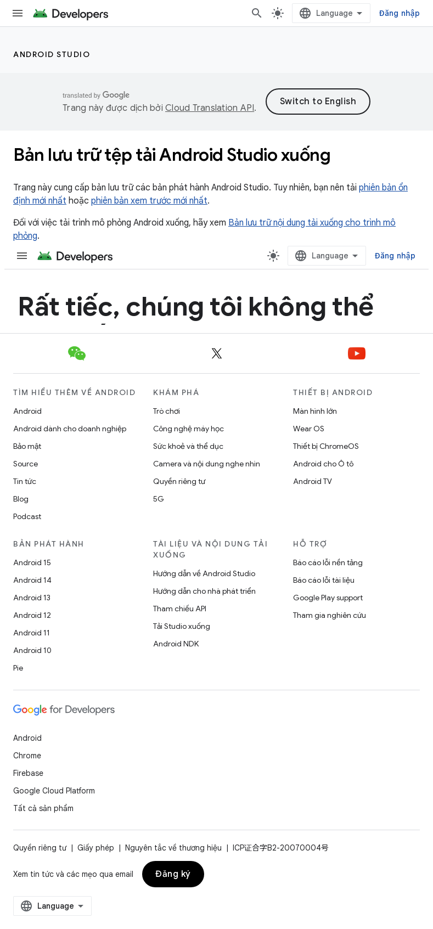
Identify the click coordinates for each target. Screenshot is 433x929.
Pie (18, 668)
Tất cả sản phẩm (43, 808)
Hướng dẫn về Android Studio (204, 573)
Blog (21, 499)
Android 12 (32, 615)
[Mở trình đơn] (18, 13)
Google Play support (328, 598)
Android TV (312, 481)
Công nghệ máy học (188, 428)
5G (158, 499)
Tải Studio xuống (181, 626)
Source (25, 464)
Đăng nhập (399, 13)
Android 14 (32, 580)
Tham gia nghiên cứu (329, 615)
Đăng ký (173, 874)
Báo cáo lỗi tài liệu (324, 580)
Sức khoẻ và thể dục (188, 446)
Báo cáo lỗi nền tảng (328, 562)
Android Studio (51, 54)
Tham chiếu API (179, 608)
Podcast (27, 516)
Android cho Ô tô (323, 464)
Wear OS (308, 428)
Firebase (28, 773)
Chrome (27, 756)
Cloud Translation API (209, 108)
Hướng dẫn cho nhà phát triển (204, 591)
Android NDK (176, 644)
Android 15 (32, 562)
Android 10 (32, 650)
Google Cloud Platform (54, 791)
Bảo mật (27, 446)
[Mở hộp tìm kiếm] (256, 13)
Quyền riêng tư (179, 481)
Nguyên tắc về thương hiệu (173, 847)
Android (27, 411)
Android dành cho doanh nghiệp (69, 428)
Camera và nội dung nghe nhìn (206, 464)
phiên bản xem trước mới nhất (149, 200)
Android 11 (31, 633)
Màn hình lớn (315, 411)
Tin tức (24, 481)
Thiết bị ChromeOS (326, 446)
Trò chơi (166, 411)
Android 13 (31, 598)
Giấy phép (95, 847)
